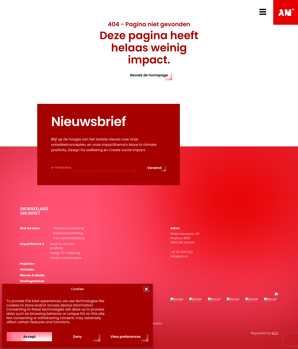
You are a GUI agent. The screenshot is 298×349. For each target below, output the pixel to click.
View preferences (125, 336)
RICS (275, 333)
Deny (77, 336)
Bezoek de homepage (149, 75)
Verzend (154, 167)
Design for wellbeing (65, 253)
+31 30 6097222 (181, 252)
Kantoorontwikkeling (68, 233)
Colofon (156, 323)
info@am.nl (178, 256)
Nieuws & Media (32, 275)
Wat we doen (30, 228)
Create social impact (66, 258)
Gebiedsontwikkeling (68, 228)
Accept (29, 336)
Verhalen (27, 270)
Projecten (27, 264)
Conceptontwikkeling (69, 238)
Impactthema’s (32, 244)
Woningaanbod (32, 281)
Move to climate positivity (62, 246)
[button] (146, 289)
